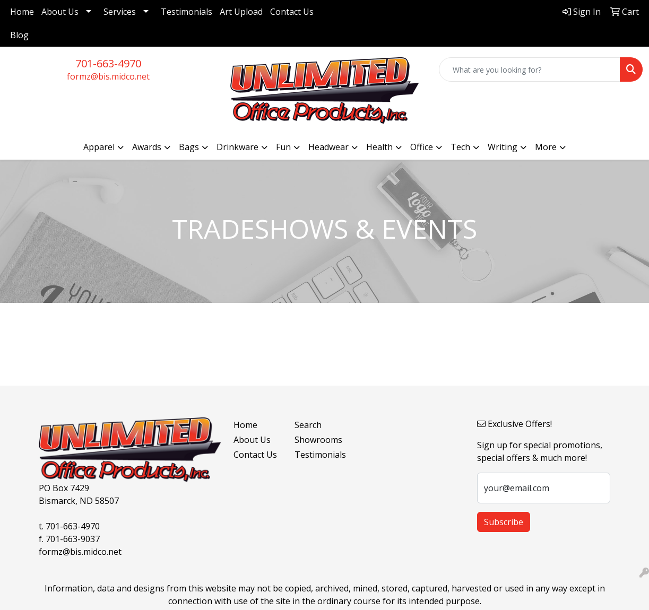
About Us (60, 12)
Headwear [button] (328, 147)
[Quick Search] (529, 69)
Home (22, 12)
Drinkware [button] (237, 147)
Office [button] (421, 147)
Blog (19, 35)
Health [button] (379, 147)
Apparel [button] (99, 147)
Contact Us (292, 12)
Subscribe (503, 522)
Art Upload (241, 12)
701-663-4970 (108, 63)
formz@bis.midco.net (108, 76)
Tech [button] (460, 147)
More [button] (546, 147)
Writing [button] (502, 147)
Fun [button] (283, 147)
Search (308, 425)
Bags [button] (189, 147)
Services (119, 12)
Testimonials (186, 12)
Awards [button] (146, 147)
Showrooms (318, 440)
